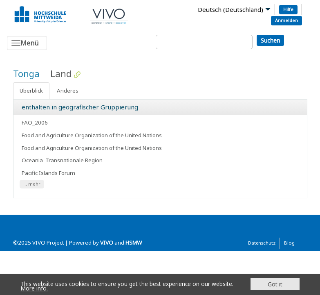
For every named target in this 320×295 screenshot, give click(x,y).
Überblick (31, 90)
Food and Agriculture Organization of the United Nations (92, 135)
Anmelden (286, 20)
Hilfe (288, 9)
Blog (289, 243)
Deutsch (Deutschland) (230, 9)
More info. (34, 288)
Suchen (270, 40)
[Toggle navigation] (27, 43)
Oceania (32, 160)
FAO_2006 (35, 122)
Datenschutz (261, 243)
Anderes (67, 90)
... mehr (31, 184)
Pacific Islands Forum (49, 173)
